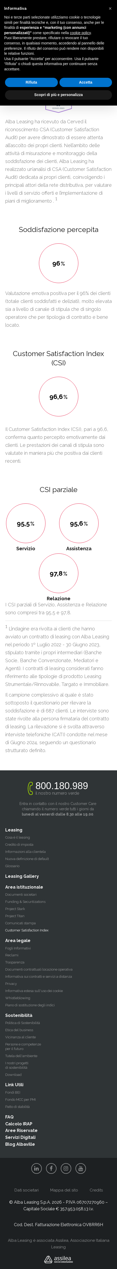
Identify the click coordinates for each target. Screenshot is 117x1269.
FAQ (9, 1117)
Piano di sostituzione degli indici (30, 1005)
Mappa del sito (64, 1190)
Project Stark (15, 909)
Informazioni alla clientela (25, 852)
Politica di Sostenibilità (22, 1023)
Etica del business (19, 1030)
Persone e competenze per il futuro (23, 1046)
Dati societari (26, 1190)
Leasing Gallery (22, 876)
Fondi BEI (12, 1092)
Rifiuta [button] (31, 82)
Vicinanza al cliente (20, 1037)
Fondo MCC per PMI (20, 1100)
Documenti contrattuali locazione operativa (39, 969)
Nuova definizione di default (27, 859)
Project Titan (14, 916)
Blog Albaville (20, 1144)
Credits (96, 1190)
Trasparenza (14, 962)
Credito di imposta (19, 845)
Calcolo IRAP (18, 1123)
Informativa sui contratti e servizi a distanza (38, 977)
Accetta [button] (85, 82)
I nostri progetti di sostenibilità (16, 1065)
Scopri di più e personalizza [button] (58, 95)
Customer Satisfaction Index (27, 930)
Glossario (12, 866)
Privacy (11, 984)
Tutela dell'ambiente (21, 1056)
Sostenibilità (18, 1015)
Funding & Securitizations (25, 902)
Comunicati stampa (20, 923)
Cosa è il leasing (17, 837)
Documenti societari (21, 895)
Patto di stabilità (17, 1107)
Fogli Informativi (18, 948)
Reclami (11, 955)
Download (13, 1075)
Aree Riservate (21, 1130)
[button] (110, 8)
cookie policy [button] (80, 33)
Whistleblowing (17, 998)
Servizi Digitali (20, 1137)
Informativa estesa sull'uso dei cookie (34, 991)
